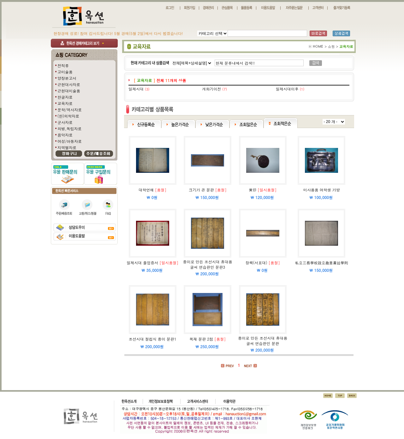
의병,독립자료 (69, 128)
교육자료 (65, 103)
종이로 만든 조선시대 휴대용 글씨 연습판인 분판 (262, 340)
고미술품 (65, 71)
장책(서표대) (256, 262)
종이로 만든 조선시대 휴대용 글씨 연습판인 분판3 (207, 264)
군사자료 (65, 122)
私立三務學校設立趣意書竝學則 (321, 262)
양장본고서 (66, 78)
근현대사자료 (68, 84)
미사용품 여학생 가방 (321, 189)
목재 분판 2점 (201, 339)
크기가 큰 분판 (201, 189)
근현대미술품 (68, 90)
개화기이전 (211, 88)
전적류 (63, 65)
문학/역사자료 (69, 109)
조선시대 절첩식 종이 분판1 (152, 339)
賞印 (252, 189)
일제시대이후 (287, 88)
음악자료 (65, 135)
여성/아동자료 (69, 141)
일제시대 (136, 88)
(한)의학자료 (68, 116)
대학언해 (146, 189)
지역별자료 (66, 147)
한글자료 (65, 97)
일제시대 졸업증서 (142, 262)
